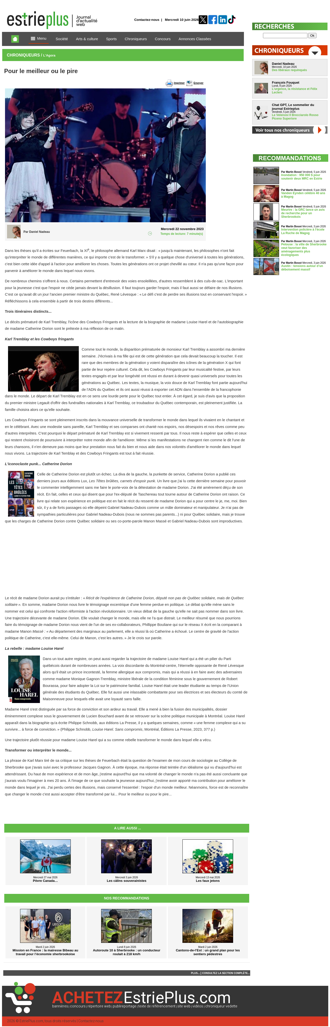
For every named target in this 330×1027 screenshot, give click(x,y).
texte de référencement (156, 1006)
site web (183, 1006)
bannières (60, 1006)
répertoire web (99, 1006)
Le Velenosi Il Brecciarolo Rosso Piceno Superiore (295, 116)
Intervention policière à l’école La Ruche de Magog (302, 231)
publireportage (124, 1006)
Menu (38, 39)
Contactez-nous (146, 20)
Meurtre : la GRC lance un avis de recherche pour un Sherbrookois (303, 213)
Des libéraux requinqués (289, 70)
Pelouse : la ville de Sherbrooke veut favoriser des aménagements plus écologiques (304, 250)
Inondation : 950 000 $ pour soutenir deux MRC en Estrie (301, 176)
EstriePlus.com (31, 1021)
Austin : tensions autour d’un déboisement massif (302, 267)
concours (78, 1006)
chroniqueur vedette (221, 1006)
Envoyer (198, 83)
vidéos (197, 1006)
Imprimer (179, 83)
